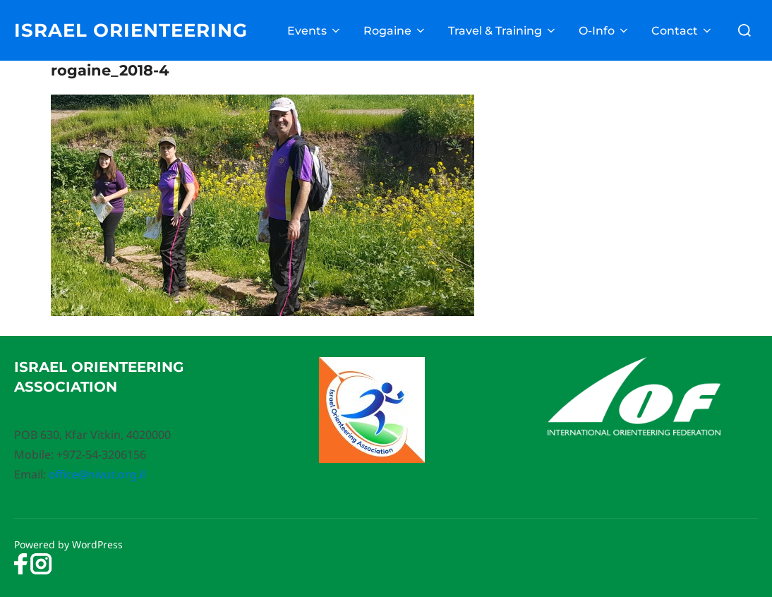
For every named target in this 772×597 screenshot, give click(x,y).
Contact (682, 30)
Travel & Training (502, 30)
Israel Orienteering (131, 30)
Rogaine (395, 30)
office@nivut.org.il (97, 474)
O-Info (604, 30)
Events (314, 30)
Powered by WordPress (68, 544)
